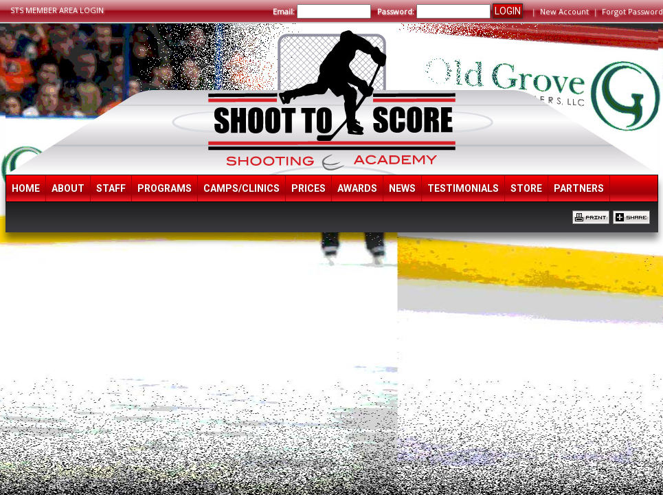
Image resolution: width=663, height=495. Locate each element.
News (402, 188)
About (68, 188)
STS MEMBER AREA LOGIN (57, 10)
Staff (111, 188)
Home (26, 188)
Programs (164, 188)
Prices (308, 188)
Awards (357, 188)
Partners (579, 188)
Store (526, 188)
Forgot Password (632, 11)
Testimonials (463, 188)
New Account (564, 11)
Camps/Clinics (241, 188)
